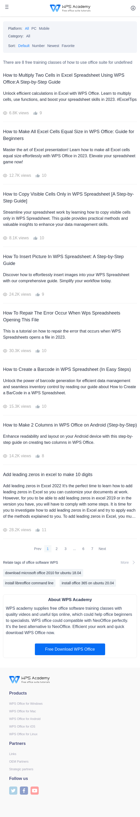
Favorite (68, 46)
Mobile (44, 28)
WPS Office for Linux (23, 734)
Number (38, 46)
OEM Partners (19, 761)
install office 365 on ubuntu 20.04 (88, 583)
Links (12, 754)
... (74, 549)
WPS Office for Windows (26, 703)
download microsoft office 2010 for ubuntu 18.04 (43, 573)
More (129, 562)
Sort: (12, 46)
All (27, 28)
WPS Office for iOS (22, 726)
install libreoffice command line (29, 583)
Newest (53, 46)
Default (24, 46)
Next (102, 549)
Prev (37, 549)
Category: (16, 36)
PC (34, 28)
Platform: (15, 28)
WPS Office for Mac (22, 711)
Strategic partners (21, 769)
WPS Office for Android (24, 719)
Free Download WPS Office (70, 649)
